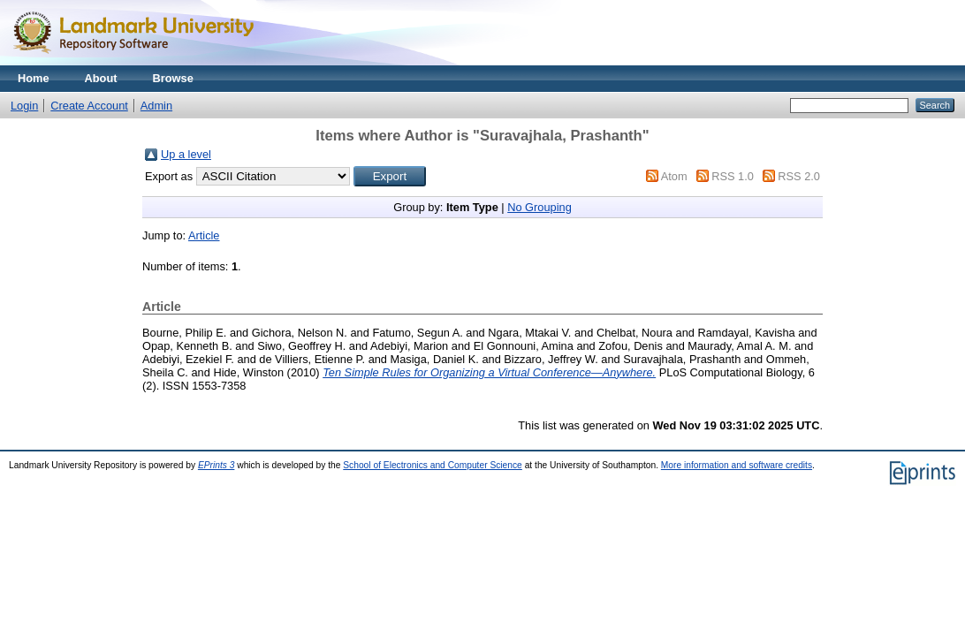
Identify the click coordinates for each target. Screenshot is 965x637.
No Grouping (539, 207)
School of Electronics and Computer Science (432, 465)
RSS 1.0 (732, 176)
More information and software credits (736, 465)
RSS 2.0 (799, 176)
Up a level (186, 154)
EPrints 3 (216, 465)
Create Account (89, 105)
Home (33, 78)
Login (24, 105)
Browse (173, 78)
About (101, 78)
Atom (674, 176)
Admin (156, 105)
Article (204, 235)
